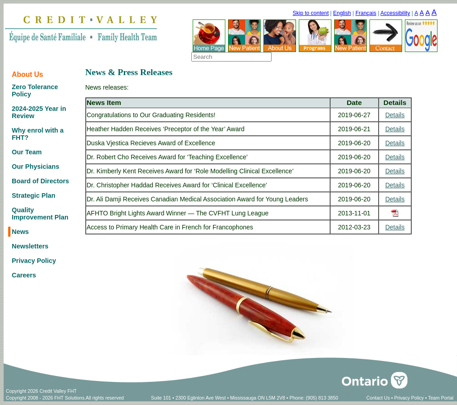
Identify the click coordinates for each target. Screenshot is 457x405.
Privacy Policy (34, 260)
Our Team (27, 152)
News (20, 231)
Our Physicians (35, 166)
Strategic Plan (33, 195)
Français (365, 13)
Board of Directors (40, 181)
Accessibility (395, 13)
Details (395, 115)
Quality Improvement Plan (40, 213)
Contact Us (378, 397)
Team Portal (440, 397)
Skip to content (311, 13)
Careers (24, 275)
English (342, 13)
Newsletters (30, 246)
